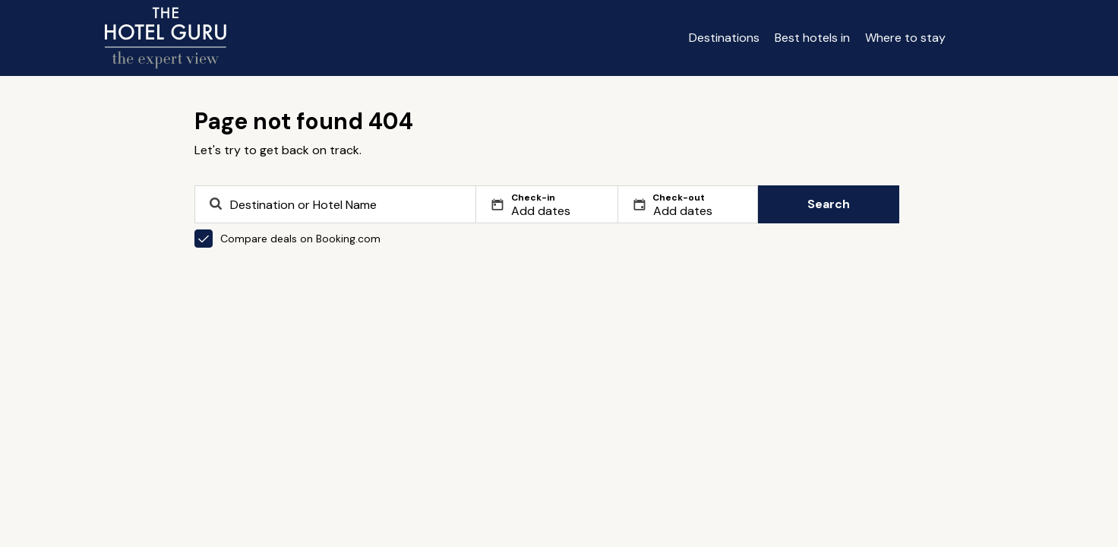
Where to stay (905, 38)
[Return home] (165, 38)
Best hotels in (812, 38)
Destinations (724, 38)
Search (828, 204)
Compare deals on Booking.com (287, 238)
